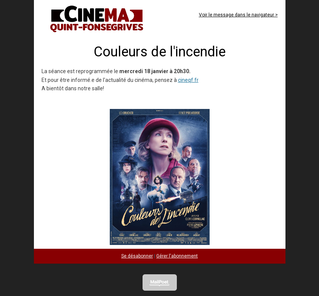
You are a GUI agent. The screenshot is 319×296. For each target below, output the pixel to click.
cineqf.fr (188, 80)
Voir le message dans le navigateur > (238, 15)
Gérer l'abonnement (177, 256)
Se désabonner (137, 256)
